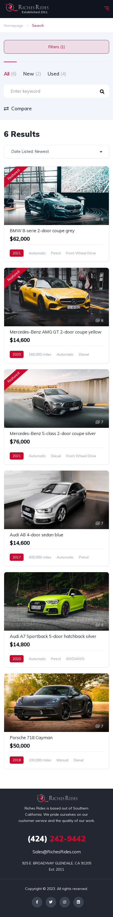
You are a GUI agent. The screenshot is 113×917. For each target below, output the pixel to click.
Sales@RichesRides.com (57, 851)
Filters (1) (56, 46)
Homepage (13, 25)
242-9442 (56, 839)
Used (57, 74)
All (10, 74)
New (32, 74)
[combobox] (56, 152)
